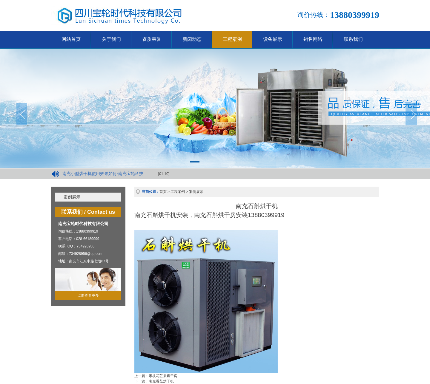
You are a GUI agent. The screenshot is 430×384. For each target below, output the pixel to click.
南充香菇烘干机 (161, 381)
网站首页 (71, 39)
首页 (163, 192)
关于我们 (111, 39)
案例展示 (72, 197)
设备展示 (272, 39)
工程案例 (232, 39)
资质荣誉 (151, 39)
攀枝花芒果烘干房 (163, 376)
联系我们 (353, 39)
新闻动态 (192, 39)
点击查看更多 (88, 295)
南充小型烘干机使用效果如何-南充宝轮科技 (102, 173)
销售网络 (312, 39)
